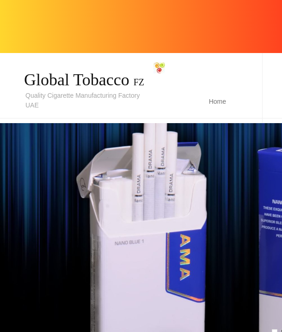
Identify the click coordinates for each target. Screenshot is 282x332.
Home (217, 101)
